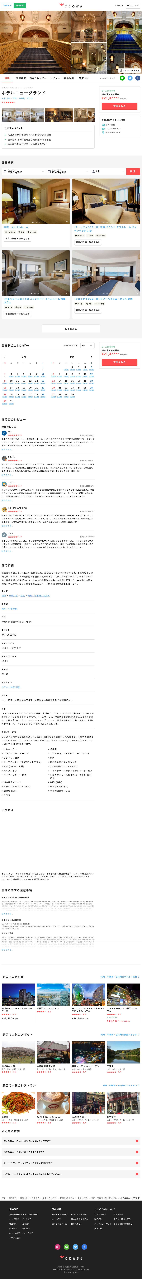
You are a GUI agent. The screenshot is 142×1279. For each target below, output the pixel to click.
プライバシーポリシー (104, 1223)
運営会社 (98, 1228)
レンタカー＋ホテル (79, 1214)
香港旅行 (13, 1228)
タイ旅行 (26, 1228)
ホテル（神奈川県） (12, 687)
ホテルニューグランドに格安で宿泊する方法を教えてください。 (33, 1174)
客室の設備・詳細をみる (17, 238)
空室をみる (119, 106)
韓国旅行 (13, 1223)
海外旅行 (8, 5)
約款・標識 (118, 1214)
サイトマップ (100, 1214)
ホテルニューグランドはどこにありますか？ (24, 1152)
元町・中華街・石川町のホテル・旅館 (120, 977)
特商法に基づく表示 (122, 1219)
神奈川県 (6, 98)
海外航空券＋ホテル (17, 1214)
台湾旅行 (26, 1223)
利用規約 (98, 1219)
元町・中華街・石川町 (23, 98)
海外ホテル (33, 1214)
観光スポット (77, 1223)
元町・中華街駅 (9, 608)
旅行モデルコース (59, 1223)
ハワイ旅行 (14, 1219)
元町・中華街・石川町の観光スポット (120, 1034)
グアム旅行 (27, 1219)
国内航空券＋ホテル (79, 1219)
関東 (4, 595)
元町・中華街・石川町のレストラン (121, 1085)
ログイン (119, 5)
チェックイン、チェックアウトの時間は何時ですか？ (28, 1163)
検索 (133, 171)
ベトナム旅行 (15, 1233)
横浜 (23, 595)
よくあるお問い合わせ (123, 1223)
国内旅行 (20, 5)
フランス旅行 (15, 1237)
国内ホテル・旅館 (59, 1214)
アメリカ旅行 (28, 1233)
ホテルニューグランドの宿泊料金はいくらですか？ (27, 1140)
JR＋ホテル (57, 1219)
